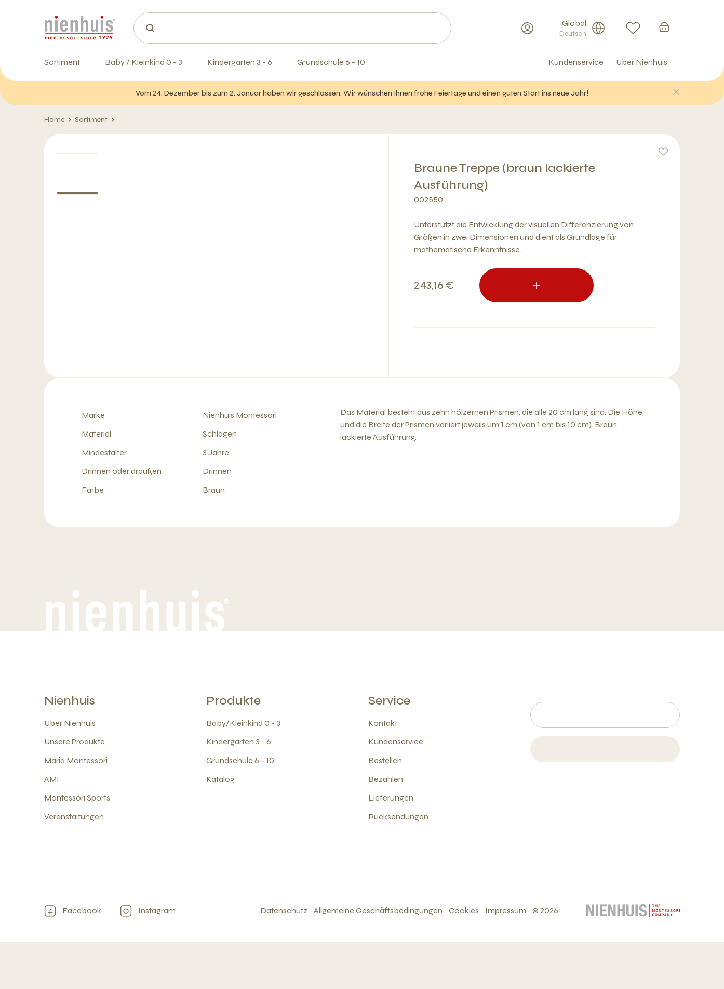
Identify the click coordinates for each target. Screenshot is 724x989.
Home (58, 120)
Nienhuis (69, 747)
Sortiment (95, 120)
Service (389, 747)
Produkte (233, 747)
